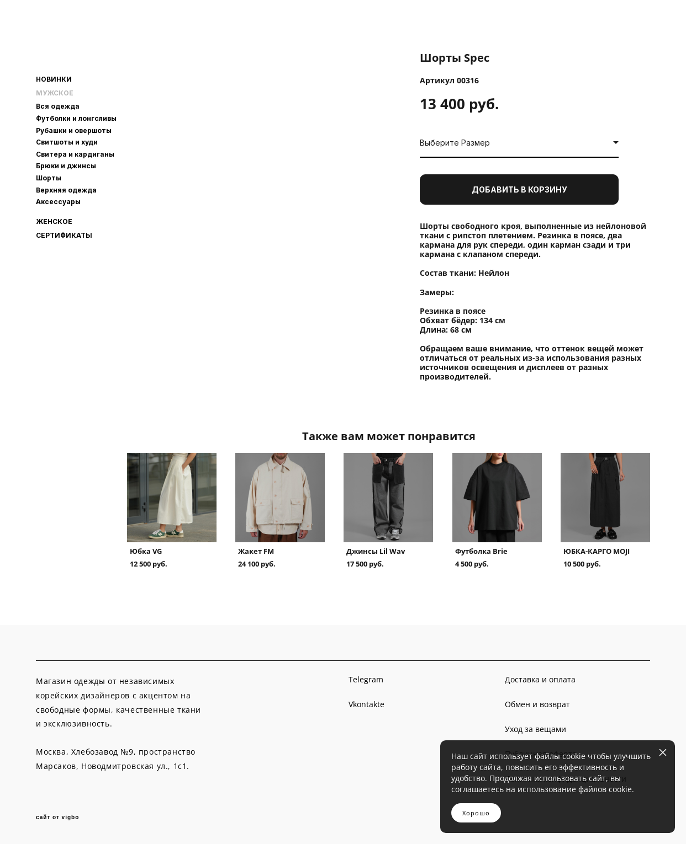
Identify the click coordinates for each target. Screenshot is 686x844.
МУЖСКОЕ (54, 93)
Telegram (366, 679)
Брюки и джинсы (66, 166)
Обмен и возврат (537, 704)
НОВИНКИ (54, 79)
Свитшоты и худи (67, 142)
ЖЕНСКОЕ (54, 222)
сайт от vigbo (57, 817)
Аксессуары (58, 201)
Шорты (48, 178)
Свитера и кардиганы (75, 154)
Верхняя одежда (66, 190)
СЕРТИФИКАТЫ (64, 235)
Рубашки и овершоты (74, 130)
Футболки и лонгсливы (76, 118)
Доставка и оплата (540, 679)
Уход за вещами (535, 729)
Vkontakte (366, 704)
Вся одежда (58, 106)
